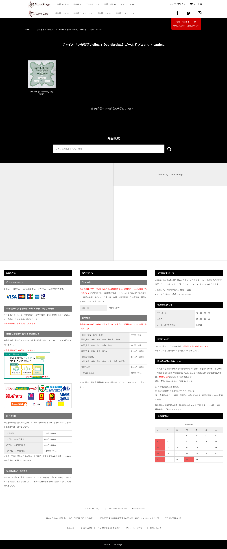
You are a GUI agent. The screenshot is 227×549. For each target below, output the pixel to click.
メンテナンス (126, 4)
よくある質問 (86, 528)
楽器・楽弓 (110, 4)
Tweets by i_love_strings (170, 174)
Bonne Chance (138, 509)
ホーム (28, 30)
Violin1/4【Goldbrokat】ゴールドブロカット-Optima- (81, 30)
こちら (12, 486)
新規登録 (70, 528)
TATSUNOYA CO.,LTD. (93, 509)
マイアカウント (180, 4)
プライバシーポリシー (135, 528)
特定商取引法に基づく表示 (109, 528)
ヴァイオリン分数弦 (45, 30)
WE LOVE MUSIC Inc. (118, 509)
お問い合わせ (155, 528)
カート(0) (198, 4)
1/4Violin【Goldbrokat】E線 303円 (41, 93)
